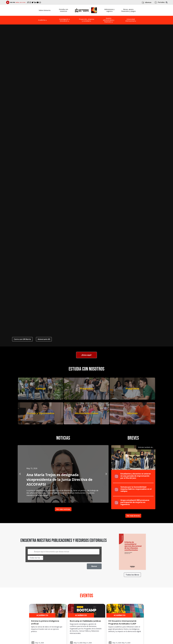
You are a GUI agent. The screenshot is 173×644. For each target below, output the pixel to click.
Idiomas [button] (146, 2)
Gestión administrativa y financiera (108, 20)
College (41, 388)
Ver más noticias (63, 509)
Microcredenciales (86, 413)
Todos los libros (132, 575)
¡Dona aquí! (86, 355)
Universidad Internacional (130, 20)
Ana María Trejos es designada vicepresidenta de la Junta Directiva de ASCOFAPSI (59, 479)
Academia (42, 20)
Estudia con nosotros (63, 10)
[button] (20, 474)
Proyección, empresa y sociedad (86, 20)
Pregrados (86, 388)
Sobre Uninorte (44, 10)
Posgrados (132, 388)
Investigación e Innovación (64, 20)
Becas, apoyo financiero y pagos (128, 10)
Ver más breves (133, 515)
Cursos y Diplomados (40, 413)
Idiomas (132, 413)
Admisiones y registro (109, 10)
